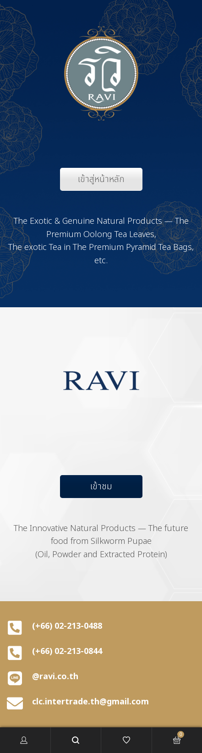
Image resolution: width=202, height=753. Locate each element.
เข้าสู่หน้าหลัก (101, 179)
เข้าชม (101, 486)
